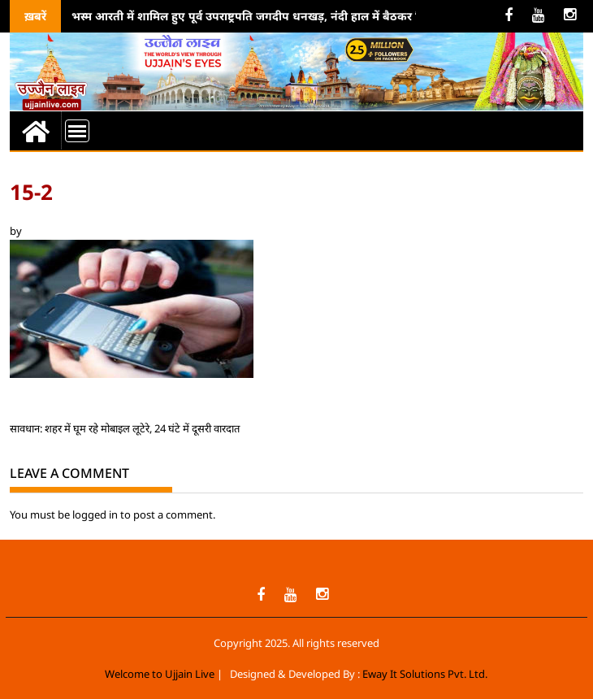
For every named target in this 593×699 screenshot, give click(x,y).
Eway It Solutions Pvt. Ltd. (424, 673)
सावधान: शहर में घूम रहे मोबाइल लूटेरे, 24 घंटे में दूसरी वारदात (125, 428)
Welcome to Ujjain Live (159, 673)
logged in (95, 514)
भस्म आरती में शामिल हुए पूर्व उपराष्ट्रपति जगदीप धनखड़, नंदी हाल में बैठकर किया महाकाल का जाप (295, 16)
